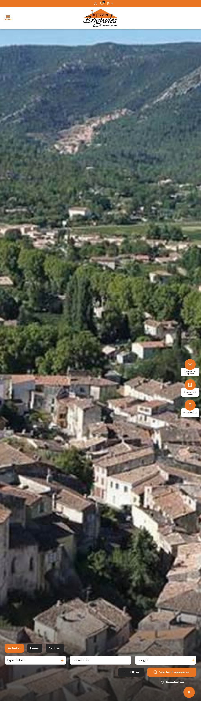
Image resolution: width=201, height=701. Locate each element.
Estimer (55, 650)
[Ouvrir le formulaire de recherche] (131, 673)
